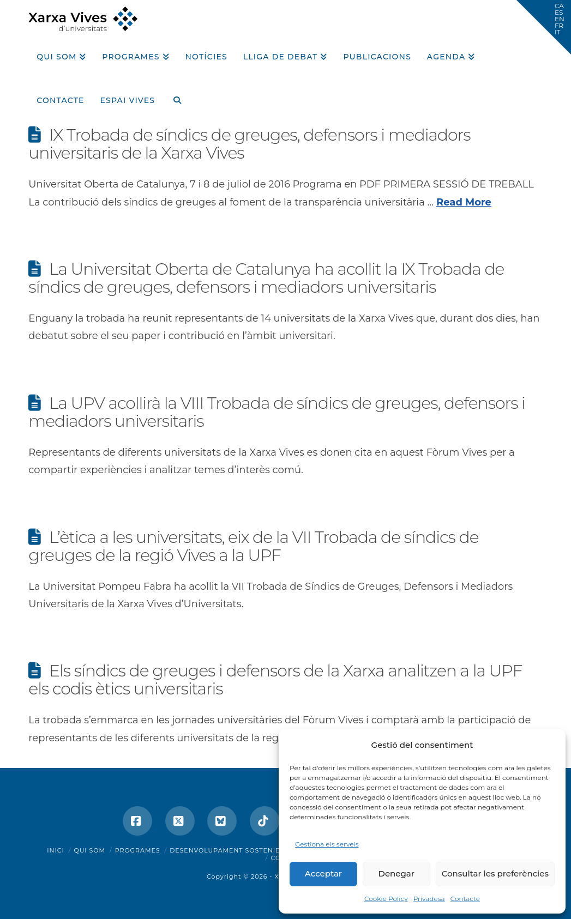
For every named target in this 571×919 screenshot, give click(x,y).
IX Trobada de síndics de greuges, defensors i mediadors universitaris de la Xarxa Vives (249, 144)
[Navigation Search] (173, 96)
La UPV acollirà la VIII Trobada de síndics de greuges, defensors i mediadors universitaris (276, 412)
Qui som (89, 850)
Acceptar (323, 873)
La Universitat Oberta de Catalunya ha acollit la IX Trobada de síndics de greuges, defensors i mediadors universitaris (266, 278)
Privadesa (429, 898)
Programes (137, 850)
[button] (543, 27)
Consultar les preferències (495, 873)
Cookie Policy (386, 898)
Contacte (465, 898)
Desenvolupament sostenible (229, 850)
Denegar (396, 873)
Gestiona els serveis (327, 844)
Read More (463, 202)
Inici (55, 850)
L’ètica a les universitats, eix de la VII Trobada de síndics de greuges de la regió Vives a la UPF (253, 546)
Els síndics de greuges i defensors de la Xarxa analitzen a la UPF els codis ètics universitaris (275, 680)
